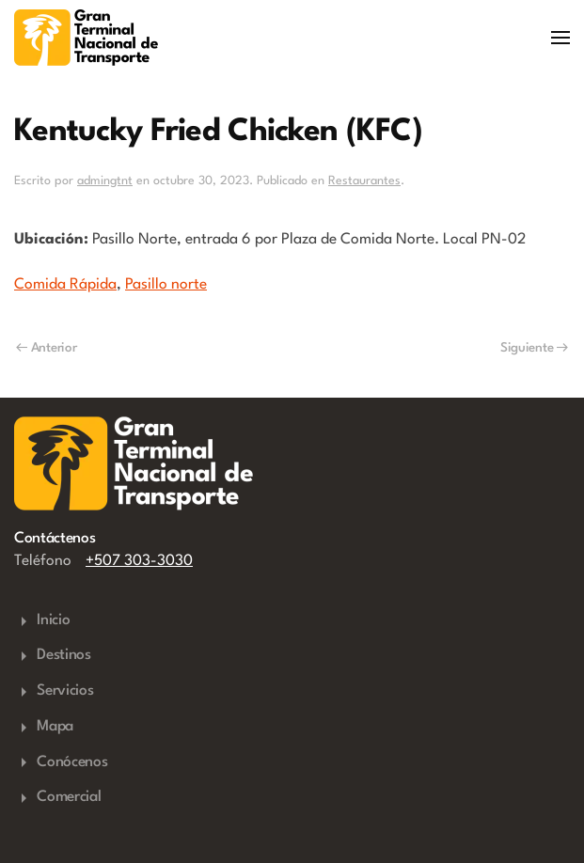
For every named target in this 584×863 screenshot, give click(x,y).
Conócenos (60, 762)
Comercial (57, 798)
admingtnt (105, 181)
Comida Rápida (65, 284)
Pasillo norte (166, 284)
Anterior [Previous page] (46, 347)
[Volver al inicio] (86, 37)
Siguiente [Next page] (534, 347)
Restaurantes (364, 181)
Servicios (53, 692)
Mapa (43, 727)
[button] (560, 37)
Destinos (52, 656)
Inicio (42, 621)
